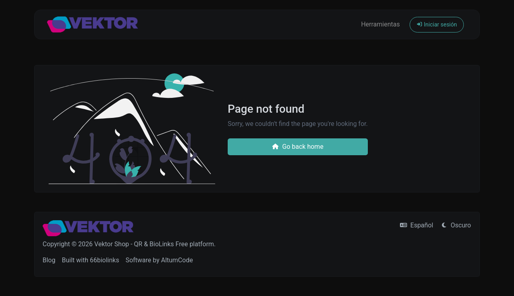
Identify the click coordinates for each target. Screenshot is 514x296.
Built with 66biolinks (90, 260)
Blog (49, 260)
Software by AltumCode (159, 260)
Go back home (297, 146)
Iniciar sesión (436, 24)
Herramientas (380, 24)
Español (416, 225)
